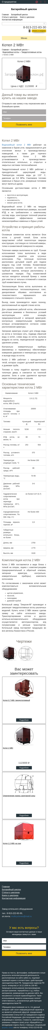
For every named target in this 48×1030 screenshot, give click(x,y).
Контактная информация (12, 20)
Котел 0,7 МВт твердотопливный (16, 700)
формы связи (7, 1027)
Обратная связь (9, 6)
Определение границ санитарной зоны (19, 796)
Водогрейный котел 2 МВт (16, 145)
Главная (5, 14)
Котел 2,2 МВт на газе (12, 843)
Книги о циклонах (27, 17)
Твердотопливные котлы (31, 52)
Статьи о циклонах (10, 17)
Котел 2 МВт (8, 748)
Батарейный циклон (24, 9)
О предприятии (9, 2)
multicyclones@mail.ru (21, 916)
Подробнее (24, 720)
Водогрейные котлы (11, 52)
